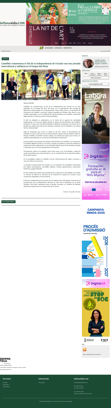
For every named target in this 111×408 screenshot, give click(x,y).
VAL (108, 51)
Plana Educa (105, 74)
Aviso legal (41, 382)
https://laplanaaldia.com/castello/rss (92, 354)
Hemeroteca (67, 48)
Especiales (58, 48)
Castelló (3, 51)
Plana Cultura (99, 74)
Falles (86, 74)
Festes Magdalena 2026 (96, 84)
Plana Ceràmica (92, 74)
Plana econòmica (96, 78)
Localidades (49, 48)
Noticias (8, 51)
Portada (5, 382)
